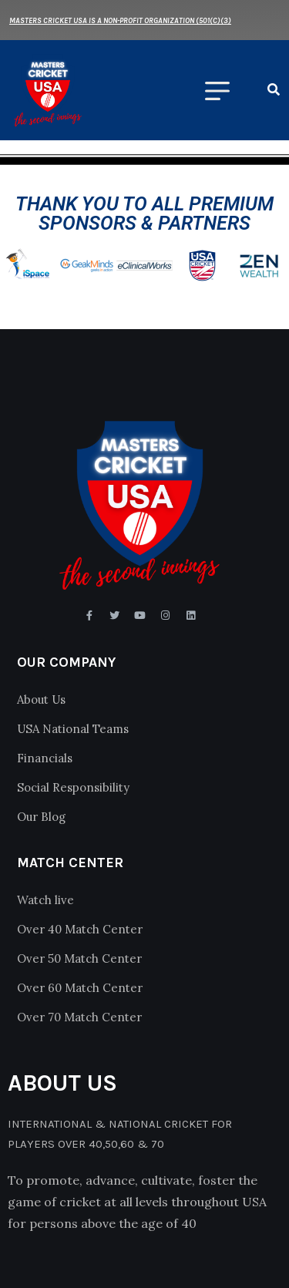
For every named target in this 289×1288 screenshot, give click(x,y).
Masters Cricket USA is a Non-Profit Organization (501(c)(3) (120, 20)
